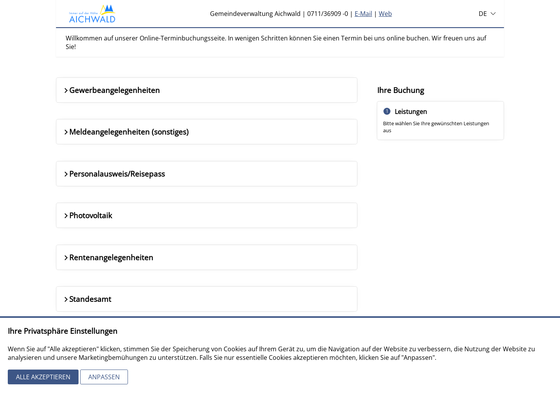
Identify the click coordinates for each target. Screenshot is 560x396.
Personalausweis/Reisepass (114, 173)
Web (385, 13)
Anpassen (104, 377)
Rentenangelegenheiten (108, 257)
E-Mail (363, 13)
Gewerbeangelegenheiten (111, 90)
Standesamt (87, 299)
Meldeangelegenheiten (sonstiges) (126, 131)
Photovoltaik (87, 215)
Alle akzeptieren (43, 377)
